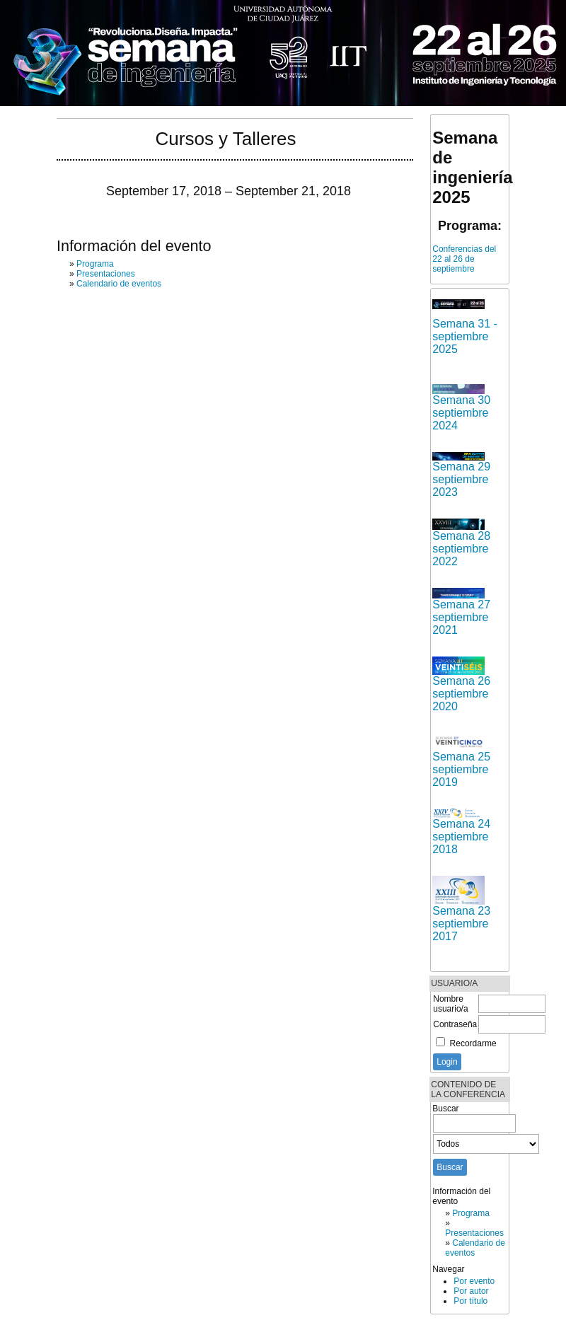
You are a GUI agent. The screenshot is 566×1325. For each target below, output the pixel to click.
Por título (470, 1301)
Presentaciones (474, 1233)
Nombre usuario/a (450, 1004)
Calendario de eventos (118, 284)
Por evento (474, 1281)
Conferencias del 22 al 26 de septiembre (464, 259)
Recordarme (473, 1043)
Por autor (471, 1291)
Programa (471, 1213)
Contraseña (455, 1024)
